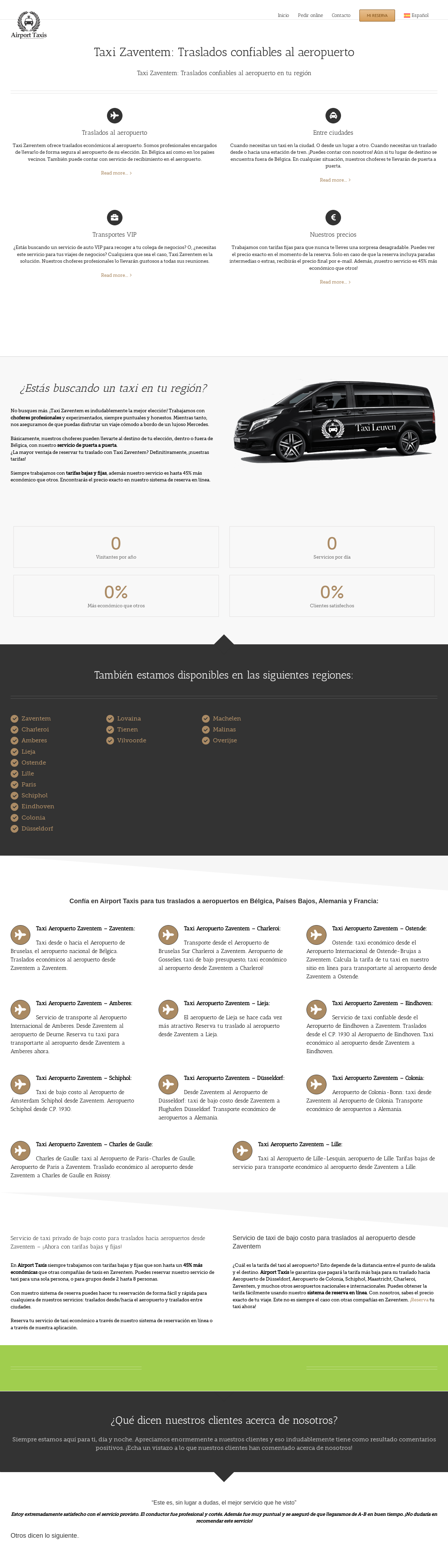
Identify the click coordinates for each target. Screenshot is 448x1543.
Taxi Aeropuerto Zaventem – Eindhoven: (382, 1003)
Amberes (34, 740)
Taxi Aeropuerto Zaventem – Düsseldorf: (234, 1078)
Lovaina (129, 718)
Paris (29, 784)
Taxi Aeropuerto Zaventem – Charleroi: (232, 928)
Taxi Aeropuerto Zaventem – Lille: (300, 1144)
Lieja (28, 751)
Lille (28, 773)
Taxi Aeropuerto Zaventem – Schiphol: (84, 1078)
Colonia (33, 817)
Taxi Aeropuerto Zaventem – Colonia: (378, 1078)
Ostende (34, 762)
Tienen (127, 729)
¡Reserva (419, 1299)
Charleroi (35, 729)
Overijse (225, 740)
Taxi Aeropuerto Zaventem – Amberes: (84, 1003)
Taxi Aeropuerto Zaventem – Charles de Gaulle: (94, 1144)
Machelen (227, 718)
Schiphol (35, 795)
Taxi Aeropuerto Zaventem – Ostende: (379, 928)
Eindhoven (38, 806)
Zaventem (36, 718)
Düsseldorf (37, 828)
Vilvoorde (131, 740)
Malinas (224, 729)
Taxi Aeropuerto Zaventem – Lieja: (227, 1003)
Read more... (114, 173)
